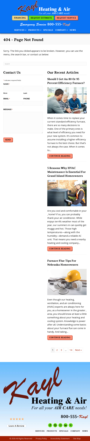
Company (60, 30)
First (5, 93)
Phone (26, 98)
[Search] (45, 64)
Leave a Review (16, 426)
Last (25, 93)
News (73, 30)
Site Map (77, 438)
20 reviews (18, 422)
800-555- (58, 24)
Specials (48, 30)
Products (33, 30)
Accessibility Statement (60, 438)
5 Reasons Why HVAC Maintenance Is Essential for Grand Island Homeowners (66, 171)
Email (6, 98)
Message (8, 109)
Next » (78, 350)
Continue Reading (59, 156)
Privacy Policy (41, 438)
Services (19, 30)
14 (71, 350)
